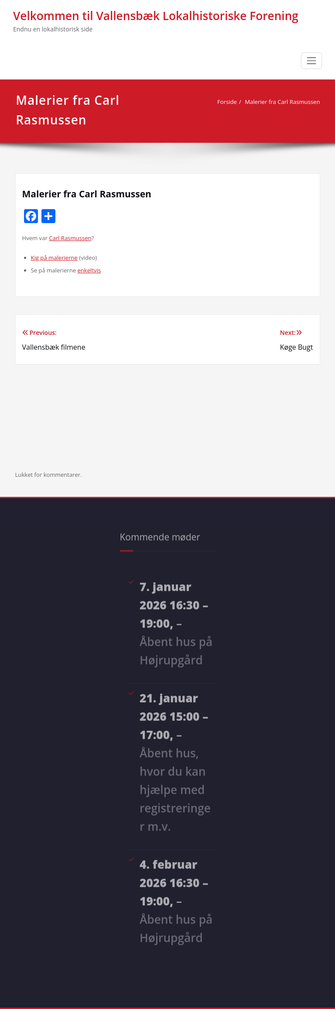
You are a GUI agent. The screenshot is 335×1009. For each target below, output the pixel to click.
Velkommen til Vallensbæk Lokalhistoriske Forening (155, 16)
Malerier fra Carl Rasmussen (283, 102)
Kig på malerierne (54, 258)
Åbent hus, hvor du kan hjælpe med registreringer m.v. (175, 787)
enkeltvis (89, 270)
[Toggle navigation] (311, 60)
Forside (229, 102)
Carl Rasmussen (70, 238)
